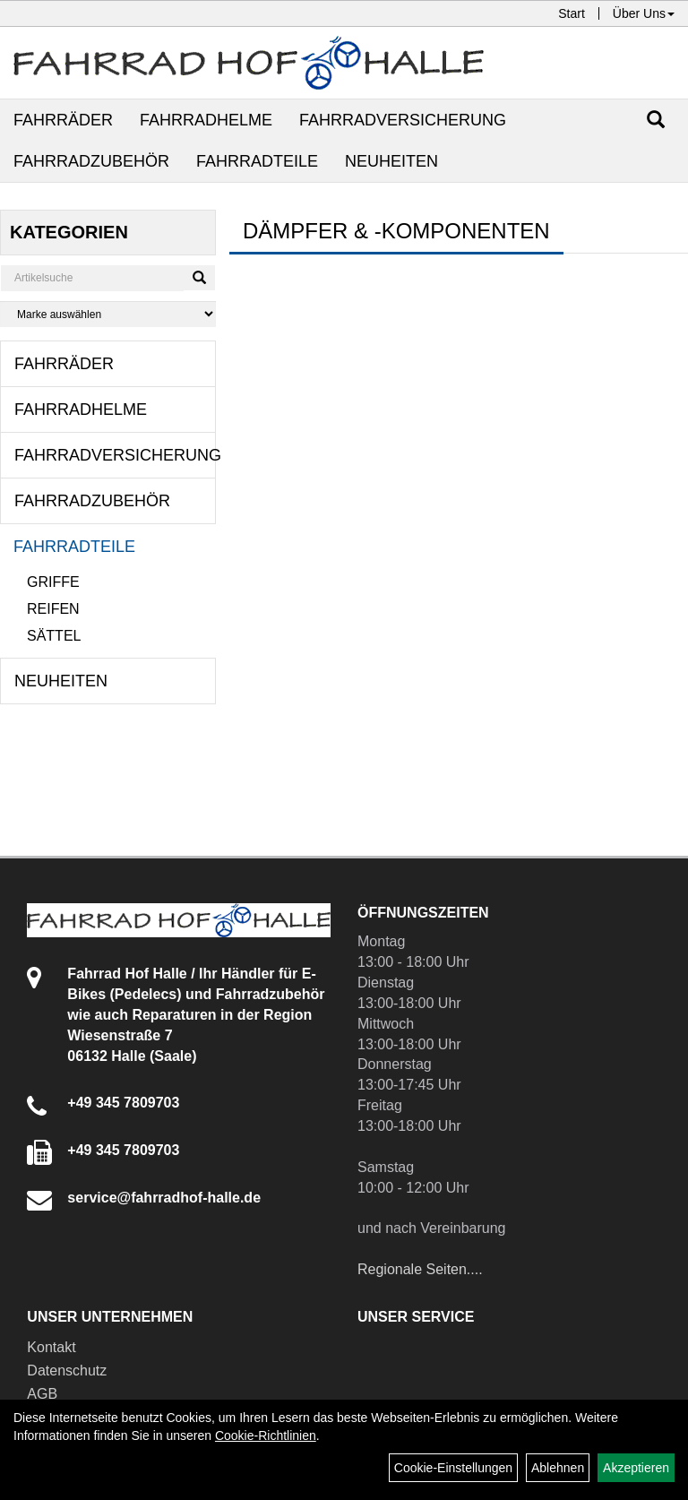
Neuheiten (391, 161)
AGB (42, 1393)
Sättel (54, 635)
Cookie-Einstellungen (453, 1468)
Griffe (53, 582)
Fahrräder (63, 120)
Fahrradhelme (206, 120)
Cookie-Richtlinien (265, 1435)
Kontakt (51, 1347)
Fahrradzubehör (91, 161)
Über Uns (644, 13)
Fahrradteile (257, 161)
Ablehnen (557, 1468)
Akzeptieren (636, 1468)
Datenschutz (67, 1370)
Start (571, 13)
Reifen (53, 608)
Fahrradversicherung (402, 120)
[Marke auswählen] (108, 314)
